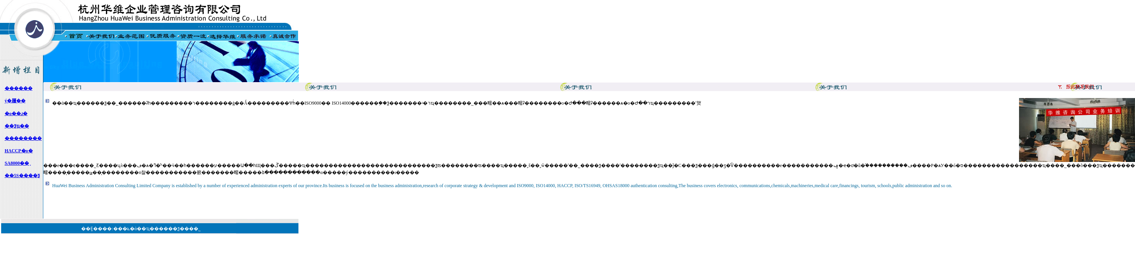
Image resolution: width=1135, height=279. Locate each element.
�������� (23, 138)
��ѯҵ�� (17, 126)
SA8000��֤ (17, 163)
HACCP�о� (19, 150)
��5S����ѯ (22, 175)
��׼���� (18, 88)
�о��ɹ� (16, 113)
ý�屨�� (15, 100)
